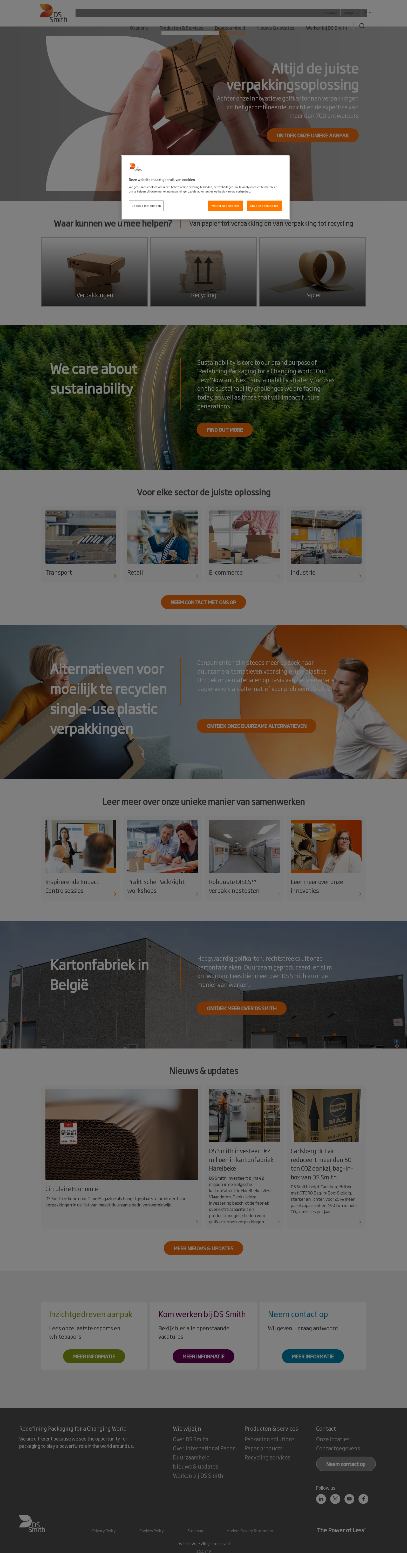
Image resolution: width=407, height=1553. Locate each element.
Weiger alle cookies (225, 206)
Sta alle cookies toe (264, 206)
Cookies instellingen (146, 206)
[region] (205, 187)
